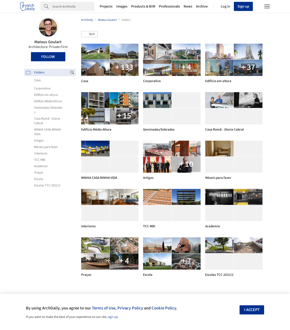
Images (121, 6)
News (188, 6)
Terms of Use (103, 308)
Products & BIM (143, 6)
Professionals (169, 6)
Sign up (243, 6)
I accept (252, 310)
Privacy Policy (130, 308)
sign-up (113, 317)
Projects (106, 6)
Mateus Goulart (48, 42)
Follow (48, 56)
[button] (89, 34)
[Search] (73, 6)
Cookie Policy (164, 308)
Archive (202, 6)
